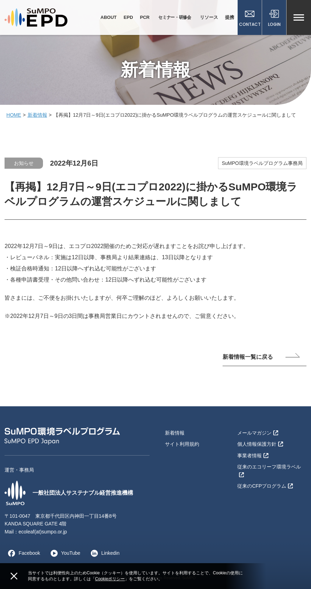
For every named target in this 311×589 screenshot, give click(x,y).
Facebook (22, 553)
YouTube (63, 553)
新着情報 (37, 115)
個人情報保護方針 (260, 444)
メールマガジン (257, 433)
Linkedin (103, 553)
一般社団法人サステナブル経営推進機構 (69, 493)
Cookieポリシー (110, 578)
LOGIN (274, 18)
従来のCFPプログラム (265, 486)
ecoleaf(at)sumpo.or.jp (43, 532)
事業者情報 (252, 455)
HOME (13, 115)
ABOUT (109, 17)
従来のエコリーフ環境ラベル (269, 470)
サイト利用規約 (182, 444)
